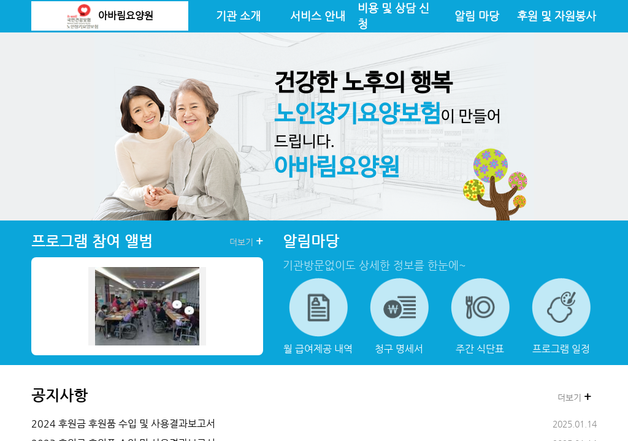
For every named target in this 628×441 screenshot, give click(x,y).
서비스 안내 (317, 16)
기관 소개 (238, 16)
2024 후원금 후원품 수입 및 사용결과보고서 (123, 423)
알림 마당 (476, 16)
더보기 (246, 241)
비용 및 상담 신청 (393, 16)
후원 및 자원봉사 (556, 16)
